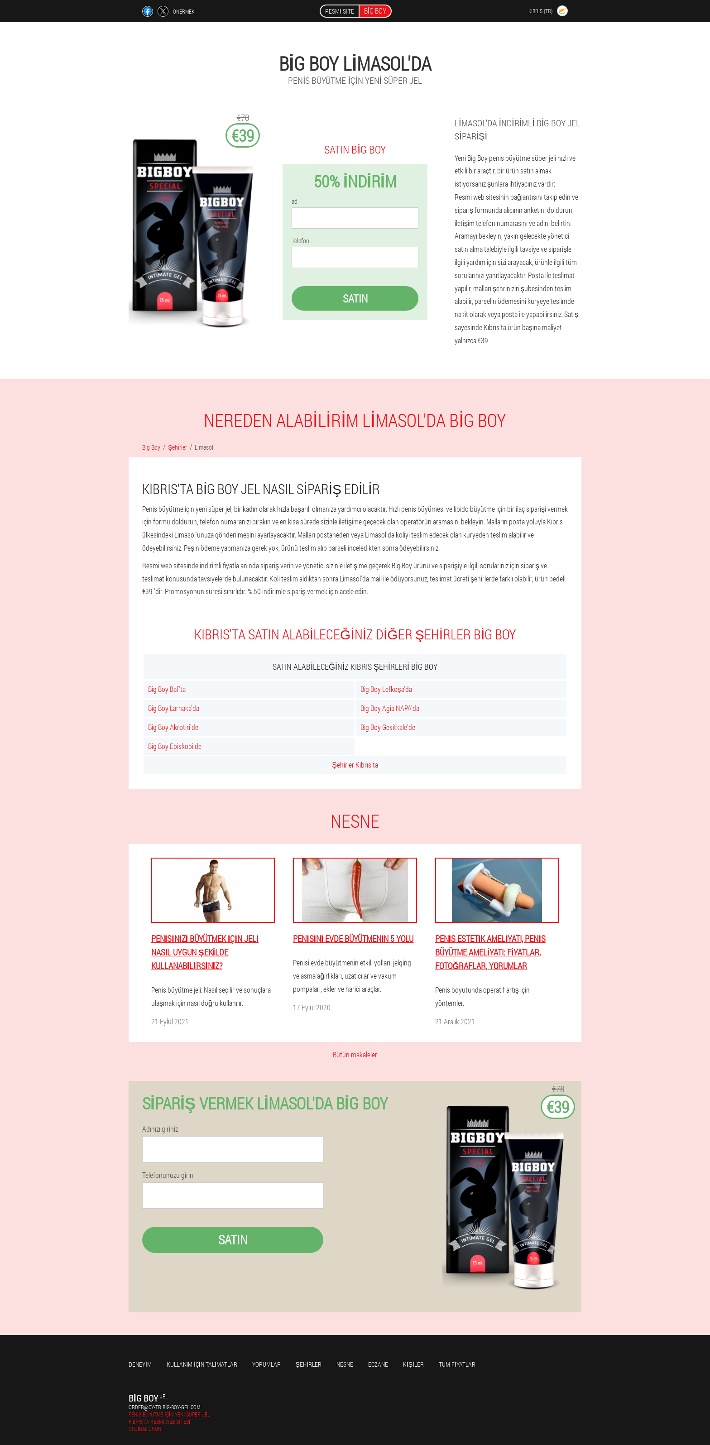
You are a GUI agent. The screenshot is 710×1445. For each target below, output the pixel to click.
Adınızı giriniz (160, 1129)
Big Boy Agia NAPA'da (389, 708)
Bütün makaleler (355, 1054)
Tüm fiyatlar (457, 1364)
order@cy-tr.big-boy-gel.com (164, 1407)
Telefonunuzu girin (167, 1175)
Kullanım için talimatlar (202, 1364)
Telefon (300, 241)
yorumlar (266, 1364)
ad (294, 201)
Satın (355, 298)
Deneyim (140, 1364)
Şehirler (308, 1364)
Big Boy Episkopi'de (174, 746)
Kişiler (413, 1364)
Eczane (378, 1364)
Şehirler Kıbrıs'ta (355, 764)
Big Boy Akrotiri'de (173, 727)
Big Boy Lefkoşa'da (386, 689)
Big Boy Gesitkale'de (387, 727)
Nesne (344, 1364)
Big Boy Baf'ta (167, 689)
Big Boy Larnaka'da (173, 708)
